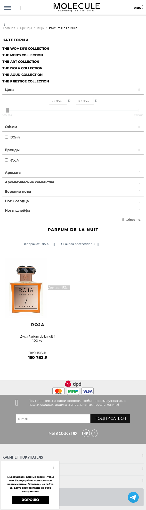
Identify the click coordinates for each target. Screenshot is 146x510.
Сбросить (133, 219)
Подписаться (110, 418)
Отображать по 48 (39, 244)
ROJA (12, 160)
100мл (12, 137)
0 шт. (138, 4)
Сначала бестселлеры (80, 244)
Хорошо (30, 500)
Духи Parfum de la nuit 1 (38, 336)
